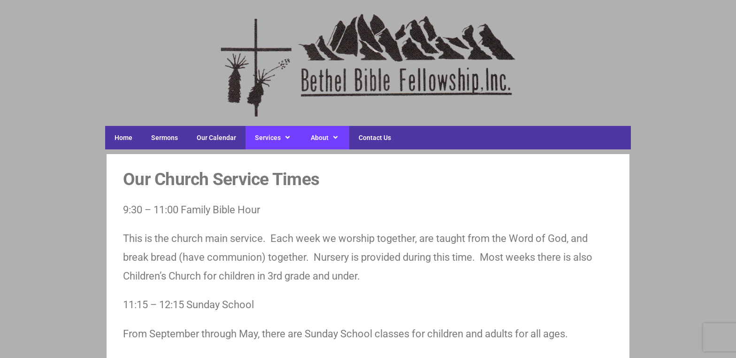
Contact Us (375, 137)
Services (273, 137)
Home (123, 137)
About (325, 137)
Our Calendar (216, 137)
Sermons (164, 137)
